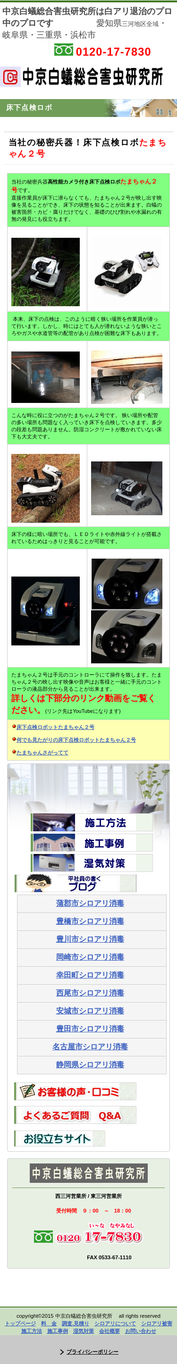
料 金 (49, 1323)
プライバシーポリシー (92, 1352)
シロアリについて (115, 1323)
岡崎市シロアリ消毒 (90, 957)
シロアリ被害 (156, 1323)
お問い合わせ (140, 1331)
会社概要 (109, 1331)
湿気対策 (83, 1331)
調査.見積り (75, 1323)
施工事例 (57, 1331)
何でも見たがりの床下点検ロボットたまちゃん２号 (76, 740)
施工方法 (31, 1331)
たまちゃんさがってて (42, 752)
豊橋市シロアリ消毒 (90, 921)
